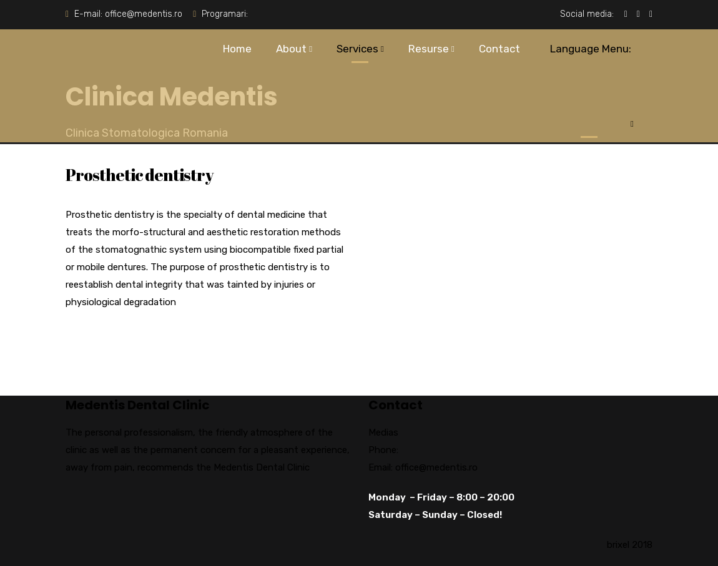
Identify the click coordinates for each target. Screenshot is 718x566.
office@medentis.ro (143, 14)
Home (237, 48)
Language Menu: (589, 79)
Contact (499, 48)
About (291, 48)
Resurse (428, 48)
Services (357, 48)
